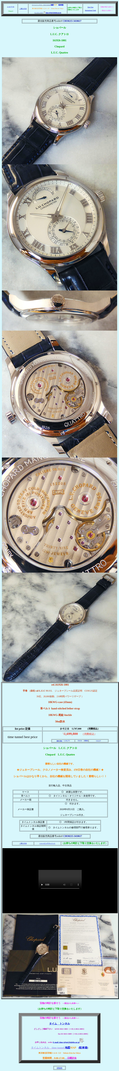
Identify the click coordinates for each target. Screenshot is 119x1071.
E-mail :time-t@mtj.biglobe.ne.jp (68, 1042)
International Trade (90, 10)
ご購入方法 (23, 8)
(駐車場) (61, 5)
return (59, 1068)
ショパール (10, 6)
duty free (59, 741)
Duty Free (90, 7)
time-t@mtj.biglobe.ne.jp (52, 12)
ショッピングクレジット (47, 843)
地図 (52, 5)
